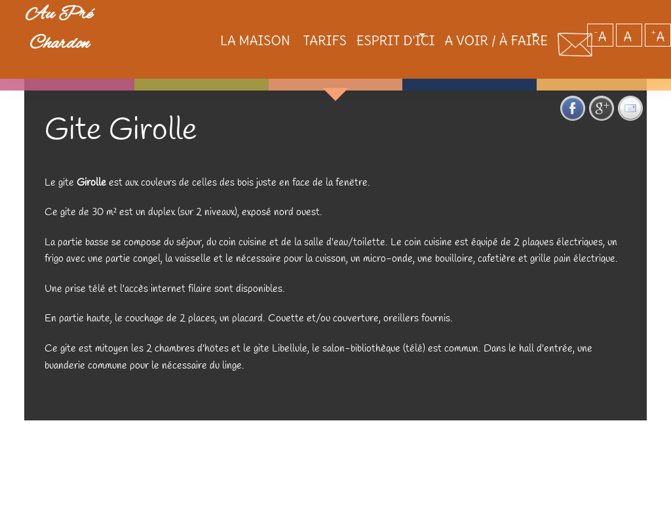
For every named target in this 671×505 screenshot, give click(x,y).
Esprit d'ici (353, 45)
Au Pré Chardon (78, 41)
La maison (207, 45)
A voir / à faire (473, 45)
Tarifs (279, 45)
